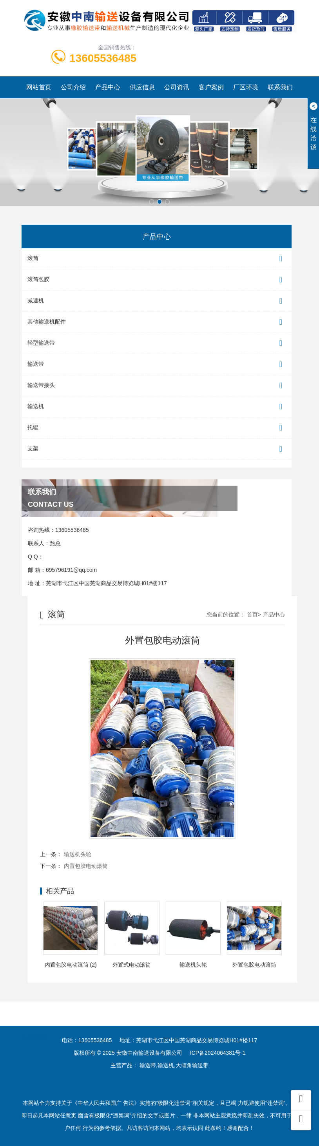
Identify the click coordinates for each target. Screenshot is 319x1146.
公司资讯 (176, 87)
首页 (252, 614)
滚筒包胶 (156, 279)
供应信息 (142, 87)
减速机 (156, 300)
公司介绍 (73, 87)
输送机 (156, 406)
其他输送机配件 (156, 322)
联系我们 (280, 87)
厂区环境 (245, 87)
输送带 (156, 364)
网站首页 (38, 87)
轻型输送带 (156, 343)
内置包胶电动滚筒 (86, 866)
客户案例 (211, 87)
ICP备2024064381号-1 (218, 1053)
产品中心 (107, 87)
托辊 (156, 427)
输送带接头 (156, 385)
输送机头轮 (77, 854)
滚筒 (156, 258)
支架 (156, 449)
